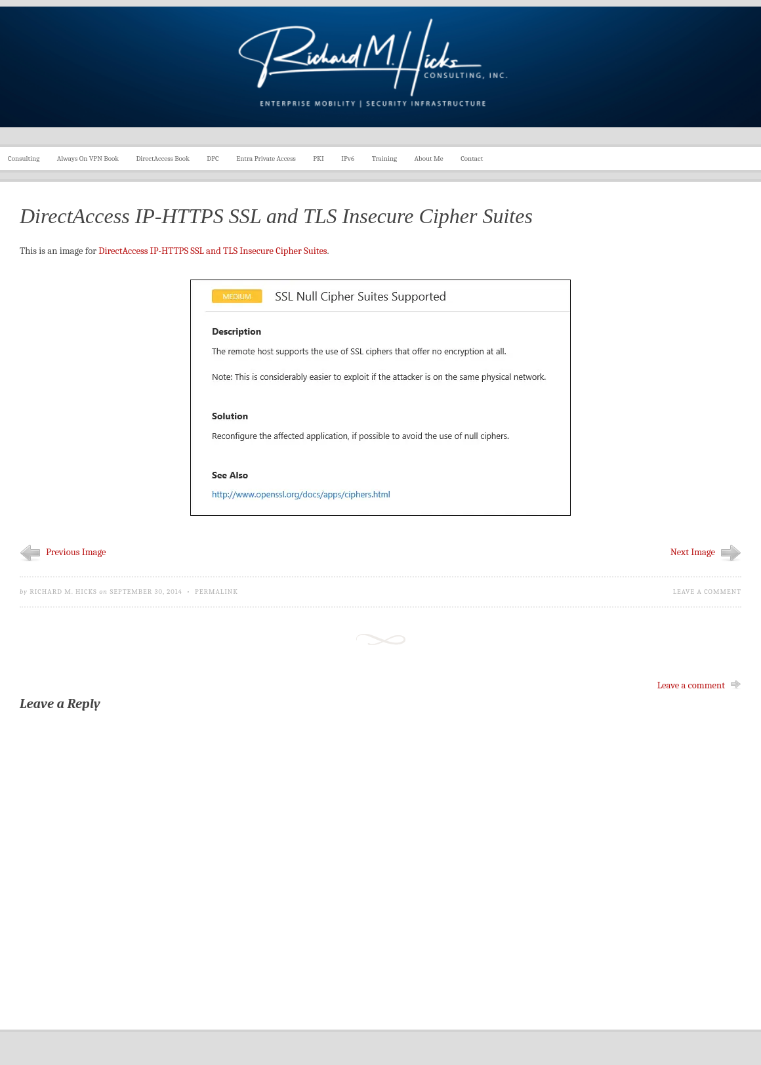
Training (385, 158)
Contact (472, 158)
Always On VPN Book (88, 158)
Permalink (216, 591)
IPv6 (347, 158)
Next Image (692, 552)
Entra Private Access (266, 158)
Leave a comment (707, 591)
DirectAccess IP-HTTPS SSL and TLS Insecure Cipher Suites (212, 251)
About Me (429, 158)
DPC (212, 158)
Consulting (23, 158)
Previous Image (76, 552)
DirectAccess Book (163, 158)
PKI (318, 158)
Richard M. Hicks (63, 591)
